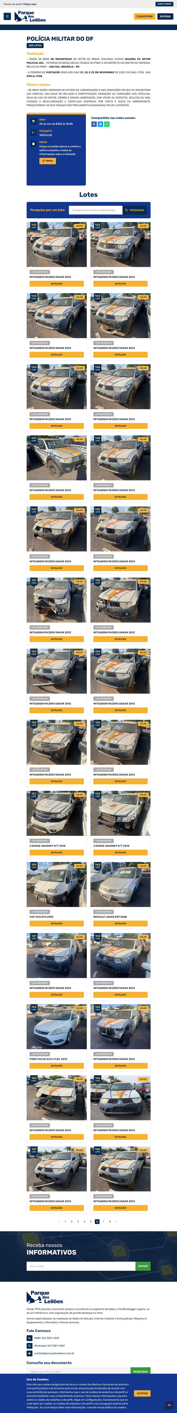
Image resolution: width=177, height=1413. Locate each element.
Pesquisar (134, 210)
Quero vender (164, 4)
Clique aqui (29, 4)
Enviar (143, 1266)
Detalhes (56, 283)
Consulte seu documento (49, 1363)
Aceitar (142, 1393)
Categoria (45, 130)
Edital (43, 142)
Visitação (35, 53)
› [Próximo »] (116, 1221)
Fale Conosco (39, 1331)
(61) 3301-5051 (50, 1338)
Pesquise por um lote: (47, 210)
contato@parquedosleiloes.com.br (54, 1353)
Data (42, 119)
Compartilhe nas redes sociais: (113, 118)
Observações (38, 84)
